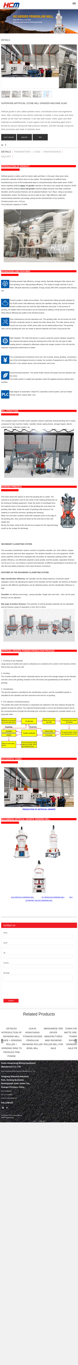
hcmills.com (41, 1121)
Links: (34, 1121)
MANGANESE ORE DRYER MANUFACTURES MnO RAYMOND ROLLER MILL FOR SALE (53, 1038)
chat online (9, 137)
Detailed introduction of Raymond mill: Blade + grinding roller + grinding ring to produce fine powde (11, 1042)
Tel (4, 953)
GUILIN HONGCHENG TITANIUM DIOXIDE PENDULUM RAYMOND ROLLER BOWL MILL (32, 1038)
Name (5, 933)
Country (6, 963)
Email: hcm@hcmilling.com (9, 1098)
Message (6, 973)
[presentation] (19, 990)
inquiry (24, 137)
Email (5, 943)
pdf (40, 137)
